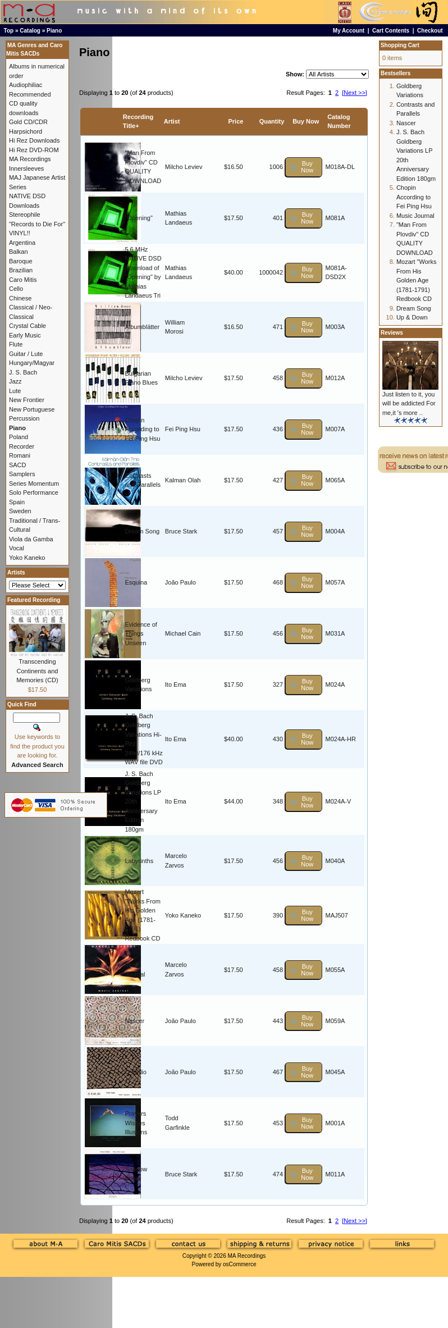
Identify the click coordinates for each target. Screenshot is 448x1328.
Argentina (22, 242)
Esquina (136, 582)
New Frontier (26, 399)
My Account (348, 31)
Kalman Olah (183, 480)
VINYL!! (19, 233)
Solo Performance (33, 492)
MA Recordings (246, 1256)
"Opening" (138, 218)
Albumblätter (142, 326)
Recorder (21, 446)
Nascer (134, 1020)
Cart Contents (390, 31)
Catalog (30, 31)
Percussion (24, 418)
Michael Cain (183, 633)
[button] (303, 167)
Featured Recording (33, 600)
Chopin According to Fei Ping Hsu (142, 429)
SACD (17, 465)
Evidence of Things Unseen (141, 633)
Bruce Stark (181, 531)
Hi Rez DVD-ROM (34, 150)
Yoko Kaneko (183, 915)
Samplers (22, 474)
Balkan (18, 251)
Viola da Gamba (31, 539)
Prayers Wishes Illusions (136, 1122)
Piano (54, 31)
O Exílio (136, 1072)
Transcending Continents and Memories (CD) (37, 670)
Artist (172, 121)
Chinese (20, 298)
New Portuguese (31, 409)
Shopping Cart (400, 45)
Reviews (392, 333)
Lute (15, 390)
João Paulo (180, 582)
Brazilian (21, 270)
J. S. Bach (23, 372)
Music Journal (415, 215)
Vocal (16, 548)
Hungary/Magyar (31, 362)
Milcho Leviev (184, 166)
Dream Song (142, 531)
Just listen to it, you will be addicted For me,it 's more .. (409, 403)
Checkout (430, 31)
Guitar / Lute (26, 353)
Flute (15, 344)
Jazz (15, 381)
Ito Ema (175, 684)
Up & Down (412, 317)
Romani (19, 455)
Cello (16, 288)
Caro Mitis (23, 279)
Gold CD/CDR (28, 121)
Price (235, 121)
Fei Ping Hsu (182, 429)
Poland (18, 436)
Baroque (21, 261)
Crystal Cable (27, 325)
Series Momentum (34, 483)
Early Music (25, 335)
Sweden (20, 511)
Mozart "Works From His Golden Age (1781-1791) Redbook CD (416, 280)
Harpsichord (25, 131)
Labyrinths (139, 860)
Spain (17, 502)
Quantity (272, 121)
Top (9, 31)
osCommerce (239, 1264)
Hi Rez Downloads (34, 140)
